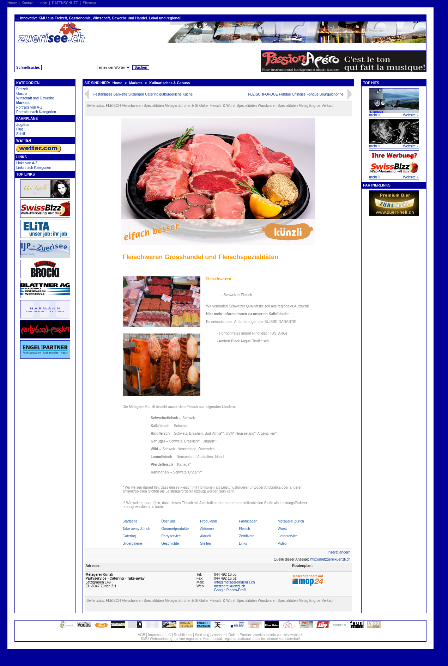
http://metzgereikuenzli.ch (330, 559)
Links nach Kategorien (33, 168)
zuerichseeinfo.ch (267, 635)
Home (12, 3)
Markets (23, 103)
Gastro (21, 94)
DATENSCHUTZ (65, 3)
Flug (19, 129)
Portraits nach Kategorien (36, 112)
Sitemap (89, 3)
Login (42, 3)
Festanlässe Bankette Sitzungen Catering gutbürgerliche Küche (143, 94)
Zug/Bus (22, 125)
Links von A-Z (27, 163)
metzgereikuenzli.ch (229, 586)
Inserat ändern (339, 552)
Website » (410, 115)
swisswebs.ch (292, 635)
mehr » (374, 115)
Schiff (20, 134)
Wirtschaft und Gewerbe (35, 98)
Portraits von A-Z (29, 107)
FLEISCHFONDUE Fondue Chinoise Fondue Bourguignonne (296, 94)
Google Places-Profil (230, 590)
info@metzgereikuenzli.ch (234, 582)
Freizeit (22, 89)
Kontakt (28, 3)
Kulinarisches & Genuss (169, 83)
